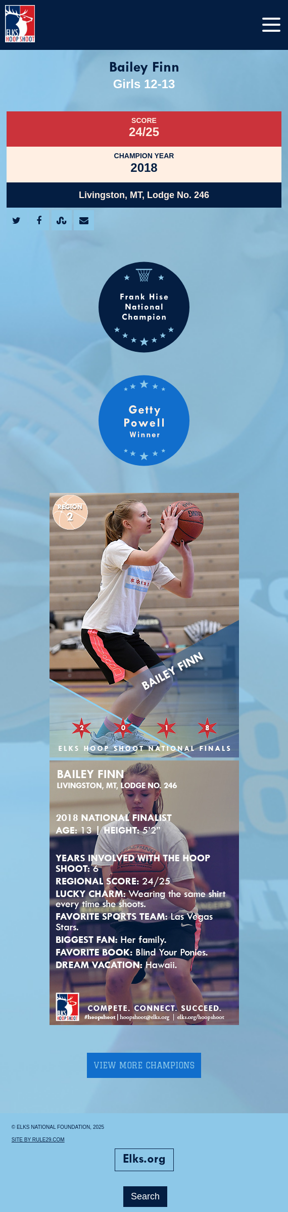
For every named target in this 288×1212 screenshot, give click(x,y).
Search (145, 1196)
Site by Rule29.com (38, 1139)
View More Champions (144, 1065)
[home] (30, 25)
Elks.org (144, 1159)
